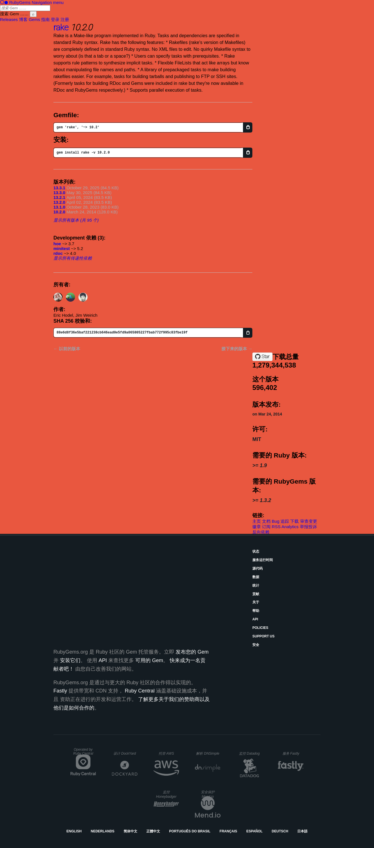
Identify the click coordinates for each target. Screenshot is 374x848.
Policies (260, 628)
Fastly (60, 691)
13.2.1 (59, 197)
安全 (255, 645)
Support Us (263, 636)
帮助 (255, 611)
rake (60, 27)
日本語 (302, 831)
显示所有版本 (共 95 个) (76, 220)
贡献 (255, 594)
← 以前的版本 (66, 348)
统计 (255, 585)
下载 (294, 521)
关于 (255, 602)
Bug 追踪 (280, 521)
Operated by (83, 751)
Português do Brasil (189, 831)
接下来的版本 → (236, 348)
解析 (207, 753)
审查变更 (308, 521)
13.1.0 (59, 207)
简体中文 (130, 831)
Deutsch (280, 831)
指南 (45, 19)
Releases (9, 19)
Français (228, 831)
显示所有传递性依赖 (72, 258)
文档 (266, 521)
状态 (255, 551)
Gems (34, 19)
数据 (255, 577)
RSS (276, 526)
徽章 (256, 526)
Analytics (290, 526)
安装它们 (70, 660)
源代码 (257, 568)
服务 (290, 753)
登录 (55, 19)
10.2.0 (59, 211)
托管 (166, 753)
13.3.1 (59, 187)
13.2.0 (59, 202)
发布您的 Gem (192, 652)
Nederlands (102, 831)
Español (254, 831)
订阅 (266, 526)
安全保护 (208, 794)
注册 (65, 19)
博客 (23, 19)
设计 (124, 753)
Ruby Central (140, 691)
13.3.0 (59, 192)
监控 (249, 753)
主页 (256, 521)
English (74, 831)
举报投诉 (308, 526)
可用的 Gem (149, 660)
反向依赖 (260, 532)
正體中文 (153, 831)
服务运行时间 (262, 560)
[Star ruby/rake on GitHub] (262, 356)
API (255, 619)
